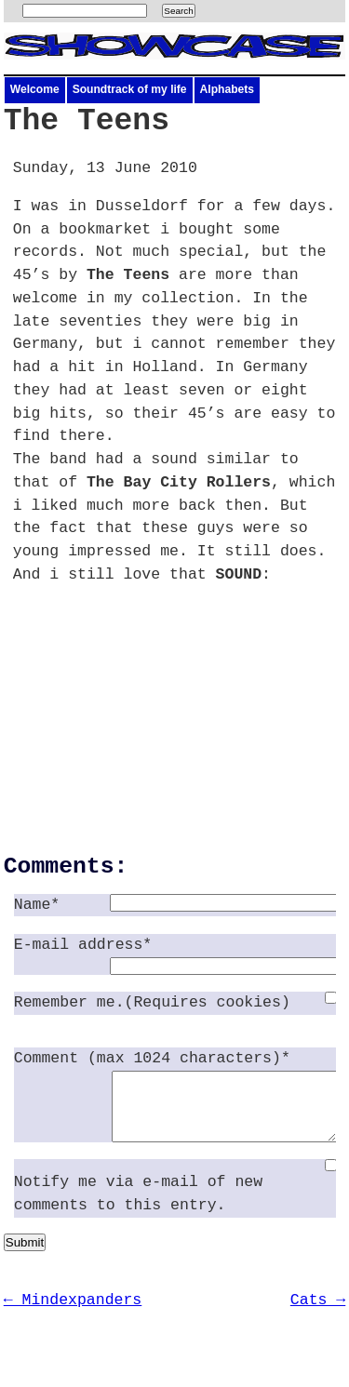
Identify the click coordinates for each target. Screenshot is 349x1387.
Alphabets (227, 89)
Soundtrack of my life (130, 89)
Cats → (317, 1314)
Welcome (35, 89)
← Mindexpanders (73, 1314)
